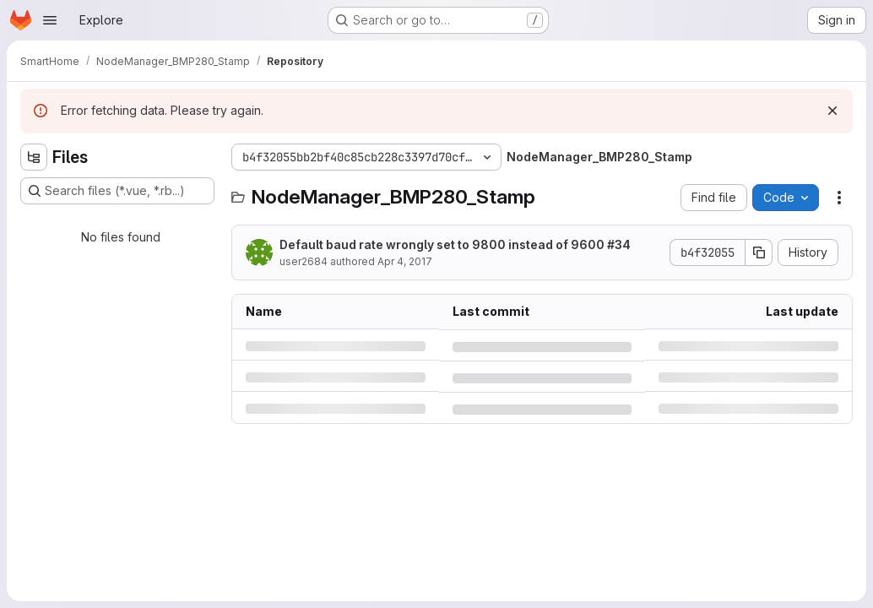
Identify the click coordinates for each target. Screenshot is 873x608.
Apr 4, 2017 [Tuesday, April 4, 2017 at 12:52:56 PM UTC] (404, 261)
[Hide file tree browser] (33, 157)
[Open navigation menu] (49, 20)
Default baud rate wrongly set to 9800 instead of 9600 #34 (455, 244)
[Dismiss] (832, 110)
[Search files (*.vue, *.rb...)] (117, 190)
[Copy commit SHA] (759, 252)
